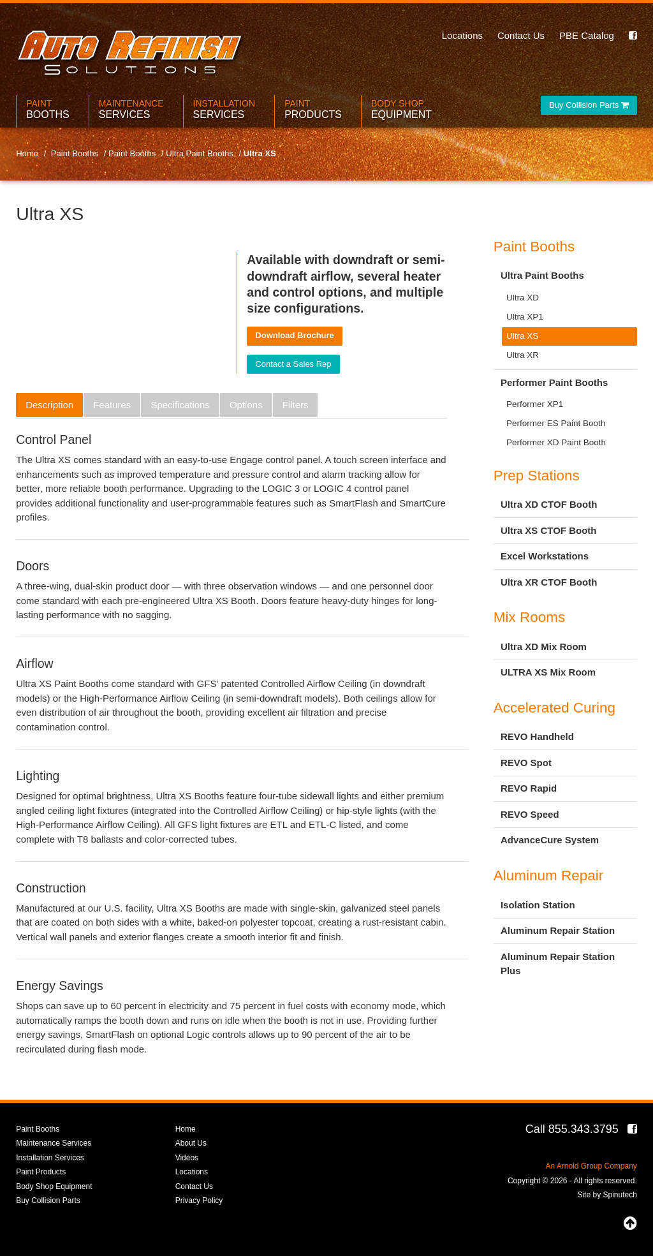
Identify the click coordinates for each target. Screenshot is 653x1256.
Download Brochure (294, 335)
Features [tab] (112, 404)
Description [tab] (49, 404)
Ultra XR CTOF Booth (549, 582)
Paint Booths (534, 247)
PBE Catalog (586, 35)
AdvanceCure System (550, 839)
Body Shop (401, 109)
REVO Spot (526, 762)
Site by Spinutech (606, 1194)
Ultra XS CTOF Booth (549, 530)
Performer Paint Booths (554, 382)
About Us (191, 1143)
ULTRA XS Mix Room (548, 672)
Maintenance (131, 109)
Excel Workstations (545, 555)
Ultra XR (522, 355)
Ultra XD (522, 297)
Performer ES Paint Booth (555, 423)
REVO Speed (530, 814)
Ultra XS (522, 336)
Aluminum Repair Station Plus (558, 964)
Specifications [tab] (180, 404)
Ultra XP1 (524, 316)
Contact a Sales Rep (293, 364)
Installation (224, 109)
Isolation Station (538, 904)
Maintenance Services (53, 1143)
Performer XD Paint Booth (556, 442)
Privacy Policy (199, 1200)
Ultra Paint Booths (542, 275)
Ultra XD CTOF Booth (549, 504)
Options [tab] (246, 404)
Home (185, 1129)
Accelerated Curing (554, 708)
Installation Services (50, 1157)
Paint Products (41, 1171)
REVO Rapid (529, 788)
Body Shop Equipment (54, 1186)
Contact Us (521, 35)
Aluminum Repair (549, 875)
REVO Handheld (537, 736)
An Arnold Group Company (590, 1166)
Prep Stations (537, 476)
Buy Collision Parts (589, 105)
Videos (186, 1157)
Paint (48, 109)
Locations (462, 35)
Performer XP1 (534, 404)
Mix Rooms (530, 617)
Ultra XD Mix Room (544, 646)
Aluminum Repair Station (558, 930)
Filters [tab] (295, 404)
